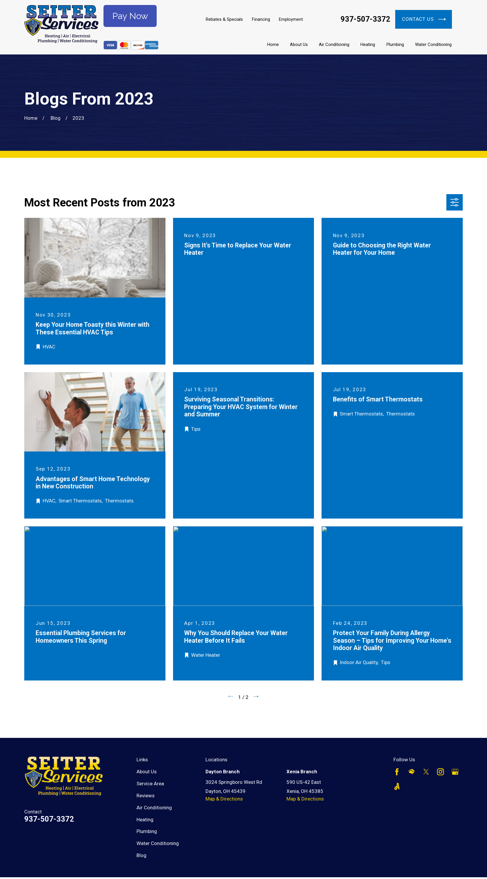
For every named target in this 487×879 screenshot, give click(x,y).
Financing (261, 19)
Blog (141, 855)
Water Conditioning (158, 843)
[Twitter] (426, 771)
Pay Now (130, 16)
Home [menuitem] (273, 44)
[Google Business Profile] (455, 771)
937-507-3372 (365, 19)
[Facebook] (396, 771)
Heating (145, 819)
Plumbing (147, 831)
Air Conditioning (154, 807)
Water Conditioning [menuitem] (433, 44)
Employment (291, 19)
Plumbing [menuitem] (395, 44)
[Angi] (396, 786)
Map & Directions (224, 799)
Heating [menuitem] (367, 44)
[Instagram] (440, 771)
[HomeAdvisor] (411, 771)
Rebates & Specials (224, 19)
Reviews (146, 795)
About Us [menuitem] (299, 44)
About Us (147, 771)
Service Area (150, 783)
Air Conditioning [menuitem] (334, 44)
